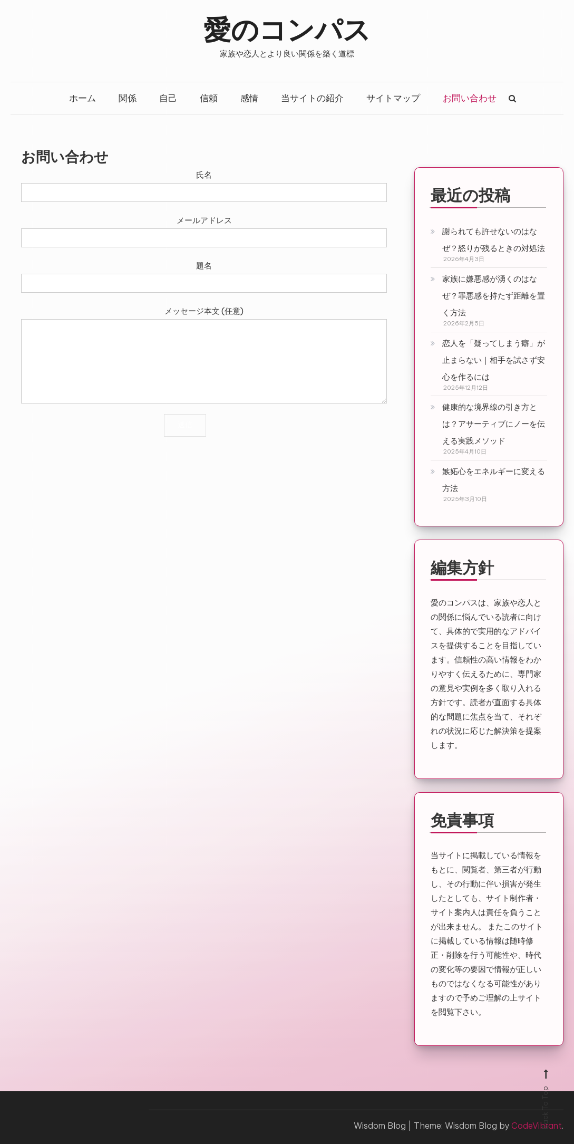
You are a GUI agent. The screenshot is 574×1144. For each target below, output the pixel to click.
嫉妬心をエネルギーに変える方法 (493, 479)
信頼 (209, 98)
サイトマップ (393, 98)
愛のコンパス (287, 28)
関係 (128, 98)
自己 (168, 98)
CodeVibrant (536, 1125)
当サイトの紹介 (312, 98)
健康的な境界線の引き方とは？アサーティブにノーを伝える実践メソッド (493, 424)
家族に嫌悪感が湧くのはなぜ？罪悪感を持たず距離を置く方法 (493, 296)
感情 (249, 98)
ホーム (82, 98)
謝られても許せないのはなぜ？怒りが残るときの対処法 (493, 239)
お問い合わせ (470, 98)
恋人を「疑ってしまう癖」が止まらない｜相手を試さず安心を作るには (493, 360)
